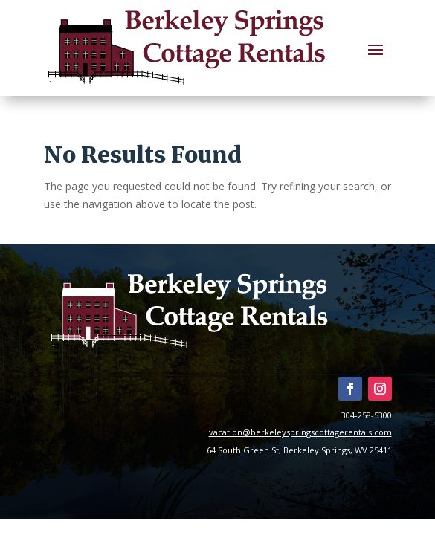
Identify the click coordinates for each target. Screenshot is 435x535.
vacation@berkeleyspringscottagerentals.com (300, 432)
